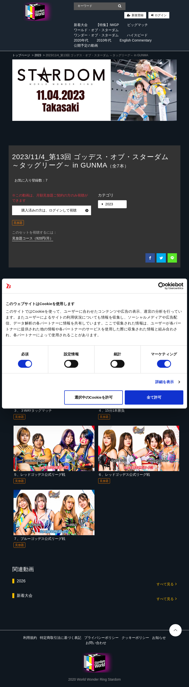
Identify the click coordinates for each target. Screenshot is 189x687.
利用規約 (30, 638)
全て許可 (154, 397)
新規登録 (137, 15)
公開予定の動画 (86, 45)
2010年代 (104, 40)
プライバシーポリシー (101, 638)
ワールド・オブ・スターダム (96, 30)
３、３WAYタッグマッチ (33, 410)
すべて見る (167, 584)
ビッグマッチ (137, 25)
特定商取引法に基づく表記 (60, 638)
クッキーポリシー (135, 638)
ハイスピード (137, 35)
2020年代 (81, 40)
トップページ (21, 55)
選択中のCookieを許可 (94, 397)
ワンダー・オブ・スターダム (96, 35)
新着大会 (81, 25)
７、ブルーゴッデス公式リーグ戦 (39, 539)
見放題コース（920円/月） (32, 238)
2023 (37, 55)
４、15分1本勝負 (111, 410)
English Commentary (136, 40)
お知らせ (159, 638)
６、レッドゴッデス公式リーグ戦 (124, 475)
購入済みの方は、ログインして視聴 (55, 210)
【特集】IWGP (107, 25)
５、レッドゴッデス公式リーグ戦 (39, 475)
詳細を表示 (164, 382)
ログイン (161, 15)
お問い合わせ (96, 643)
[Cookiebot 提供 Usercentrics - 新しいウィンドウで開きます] (161, 286)
